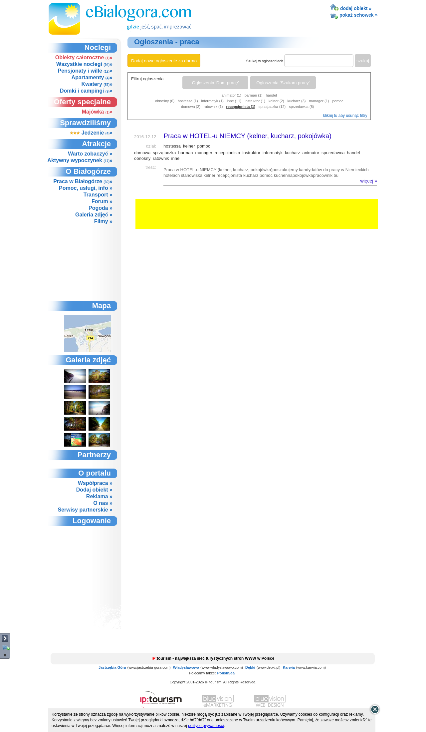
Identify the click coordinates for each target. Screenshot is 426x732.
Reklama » (99, 496)
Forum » (102, 201)
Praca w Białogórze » (82, 181)
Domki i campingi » (86, 91)
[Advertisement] (87, 262)
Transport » (98, 194)
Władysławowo (186, 667)
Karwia (289, 667)
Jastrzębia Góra (112, 667)
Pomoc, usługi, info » (85, 188)
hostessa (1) (188, 101)
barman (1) (254, 95)
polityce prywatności (206, 725)
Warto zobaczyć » (90, 154)
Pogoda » (100, 208)
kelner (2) (276, 101)
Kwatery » (97, 84)
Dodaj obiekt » (94, 490)
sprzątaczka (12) (272, 107)
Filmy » (103, 221)
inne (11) (234, 101)
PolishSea (226, 673)
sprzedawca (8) (301, 107)
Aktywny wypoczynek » (79, 160)
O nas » (102, 503)
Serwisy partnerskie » (85, 510)
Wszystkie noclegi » (84, 64)
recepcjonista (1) (240, 107)
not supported (87, 562)
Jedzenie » (91, 133)
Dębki (250, 667)
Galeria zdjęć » (93, 214)
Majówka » (97, 112)
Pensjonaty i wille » (85, 71)
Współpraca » (95, 483)
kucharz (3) (296, 101)
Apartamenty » (92, 77)
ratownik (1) (213, 107)
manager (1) (319, 101)
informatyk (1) (212, 101)
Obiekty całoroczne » (83, 57)
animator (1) (231, 95)
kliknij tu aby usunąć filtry (345, 115)
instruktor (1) (255, 101)
